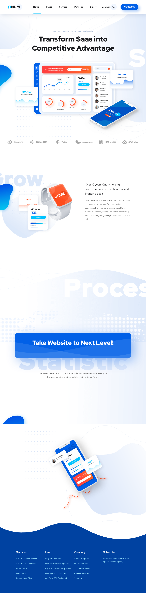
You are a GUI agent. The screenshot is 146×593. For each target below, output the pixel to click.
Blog (92, 7)
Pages (49, 7)
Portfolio (78, 7)
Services (63, 7)
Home (36, 7)
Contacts (106, 7)
